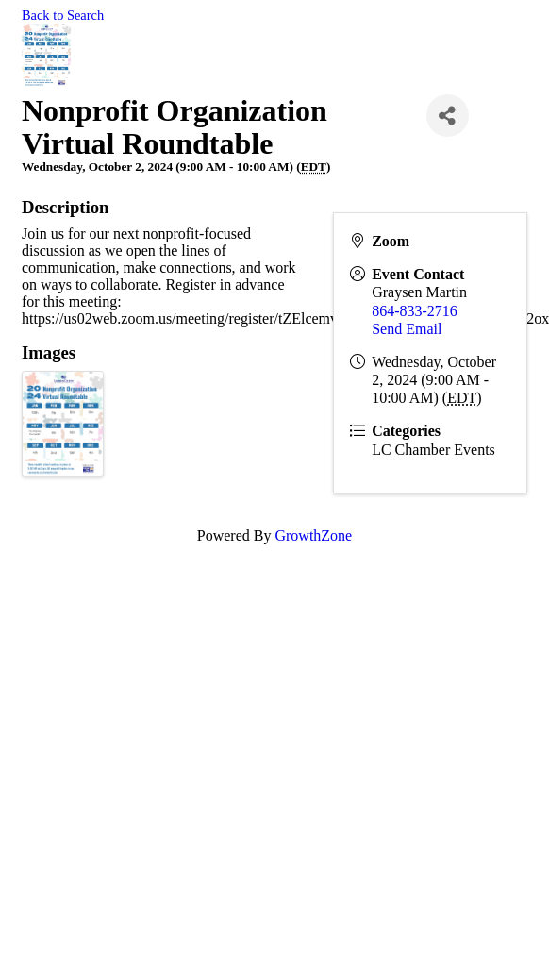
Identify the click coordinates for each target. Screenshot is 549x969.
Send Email (406, 329)
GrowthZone (313, 535)
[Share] (447, 115)
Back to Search (63, 15)
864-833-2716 (415, 311)
